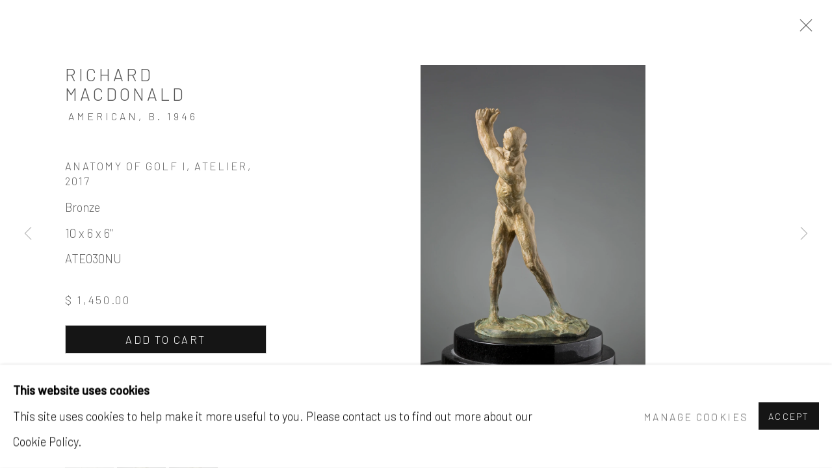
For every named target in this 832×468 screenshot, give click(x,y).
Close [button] (802, 29)
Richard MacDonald (125, 84)
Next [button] (804, 234)
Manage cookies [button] (696, 416)
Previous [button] (28, 234)
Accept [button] (788, 416)
